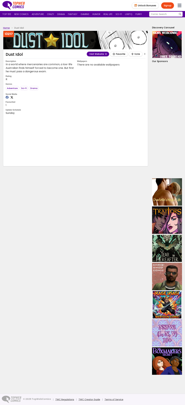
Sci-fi (119, 14)
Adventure (38, 14)
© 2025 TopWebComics (37, 399)
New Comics (21, 14)
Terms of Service (114, 399)
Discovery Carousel (163, 27)
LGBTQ (128, 14)
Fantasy (72, 14)
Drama (61, 14)
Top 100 (6, 14)
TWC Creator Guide (89, 399)
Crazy (50, 14)
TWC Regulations (64, 399)
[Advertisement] (75, 140)
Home (6, 27)
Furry (138, 14)
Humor (96, 14)
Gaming (85, 14)
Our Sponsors (160, 61)
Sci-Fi (24, 88)
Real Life (107, 14)
